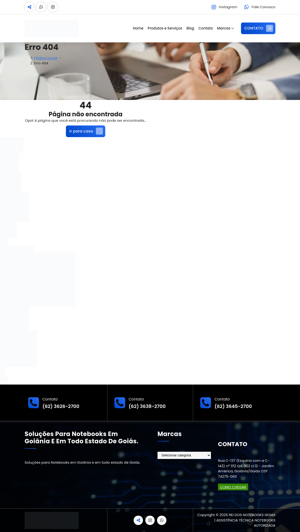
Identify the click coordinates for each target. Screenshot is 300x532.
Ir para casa (86, 131)
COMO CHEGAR (233, 486)
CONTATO (258, 28)
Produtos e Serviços (165, 28)
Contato (206, 28)
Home (138, 28)
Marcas (223, 28)
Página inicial (45, 57)
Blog (190, 28)
